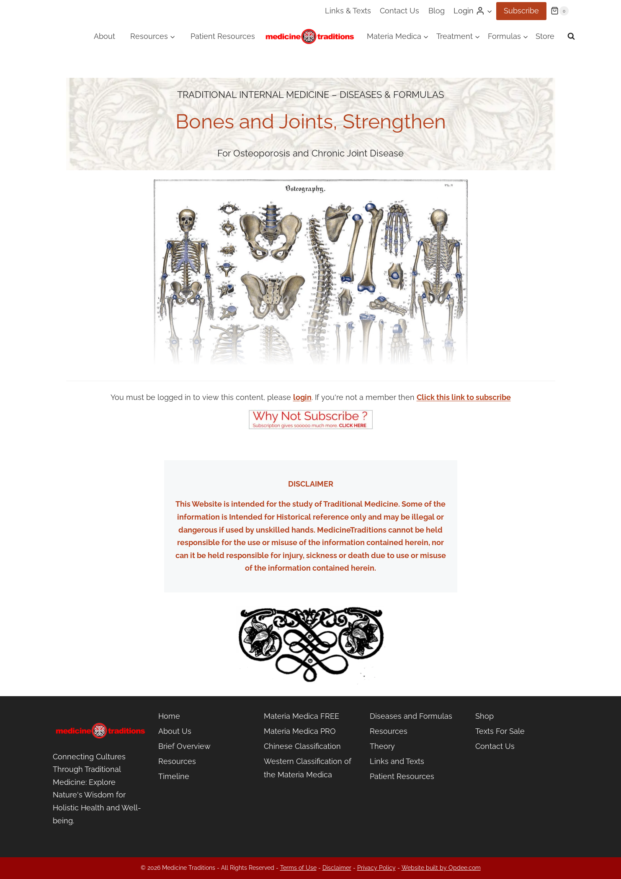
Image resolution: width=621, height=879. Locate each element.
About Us (174, 731)
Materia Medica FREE (301, 716)
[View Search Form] (571, 36)
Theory (382, 746)
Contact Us (399, 10)
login (302, 397)
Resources (177, 761)
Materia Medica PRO (300, 731)
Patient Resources (223, 36)
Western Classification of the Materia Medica (307, 768)
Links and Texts (397, 761)
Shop (484, 716)
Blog (436, 10)
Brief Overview (184, 746)
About (104, 36)
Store (545, 36)
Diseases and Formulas (411, 716)
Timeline (173, 776)
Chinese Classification (302, 746)
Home (169, 716)
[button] (489, 11)
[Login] (473, 11)
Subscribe (521, 10)
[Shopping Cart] (559, 10)
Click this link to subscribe (464, 397)
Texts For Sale (500, 731)
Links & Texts (348, 10)
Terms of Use (298, 867)
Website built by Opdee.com (441, 867)
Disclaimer (336, 867)
